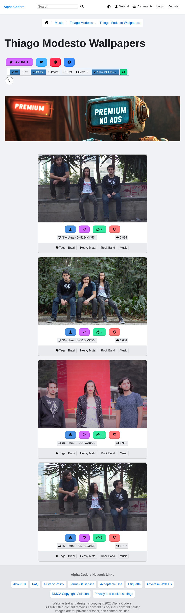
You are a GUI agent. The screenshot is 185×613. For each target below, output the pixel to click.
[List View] (25, 72)
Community (143, 6)
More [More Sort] (82, 72)
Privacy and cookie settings (113, 594)
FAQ (35, 584)
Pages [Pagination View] (53, 72)
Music (59, 23)
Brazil (71, 247)
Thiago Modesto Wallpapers (120, 23)
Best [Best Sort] (68, 72)
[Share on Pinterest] (55, 62)
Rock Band (108, 247)
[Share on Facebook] (69, 62)
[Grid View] (15, 72)
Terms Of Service (82, 584)
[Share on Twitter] (41, 62)
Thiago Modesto (81, 23)
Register (174, 6)
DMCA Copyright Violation (70, 594)
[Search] (82, 6)
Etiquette (134, 584)
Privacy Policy (54, 584)
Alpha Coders (14, 7)
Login (160, 6)
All (9, 81)
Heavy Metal (88, 247)
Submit (122, 6)
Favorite (19, 62)
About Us (19, 584)
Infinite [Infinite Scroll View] (38, 72)
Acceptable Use (111, 584)
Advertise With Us (159, 584)
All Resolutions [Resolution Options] (105, 72)
